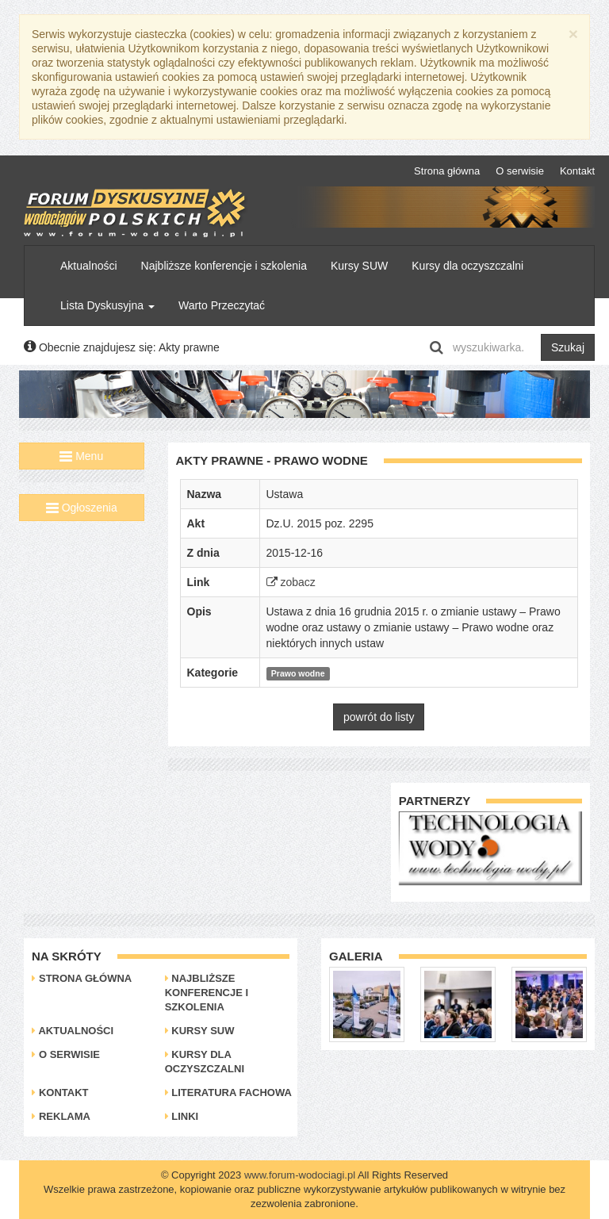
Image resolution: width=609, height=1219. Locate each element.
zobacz (291, 582)
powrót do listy (378, 717)
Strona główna (447, 171)
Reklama (61, 1116)
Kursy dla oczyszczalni (467, 265)
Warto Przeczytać (221, 305)
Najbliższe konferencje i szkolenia (224, 265)
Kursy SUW (359, 265)
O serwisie (520, 171)
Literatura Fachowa (228, 1092)
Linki (182, 1116)
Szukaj (567, 347)
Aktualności (88, 265)
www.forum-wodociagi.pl (299, 1175)
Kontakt (577, 171)
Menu (81, 456)
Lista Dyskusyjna (107, 305)
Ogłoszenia (81, 507)
